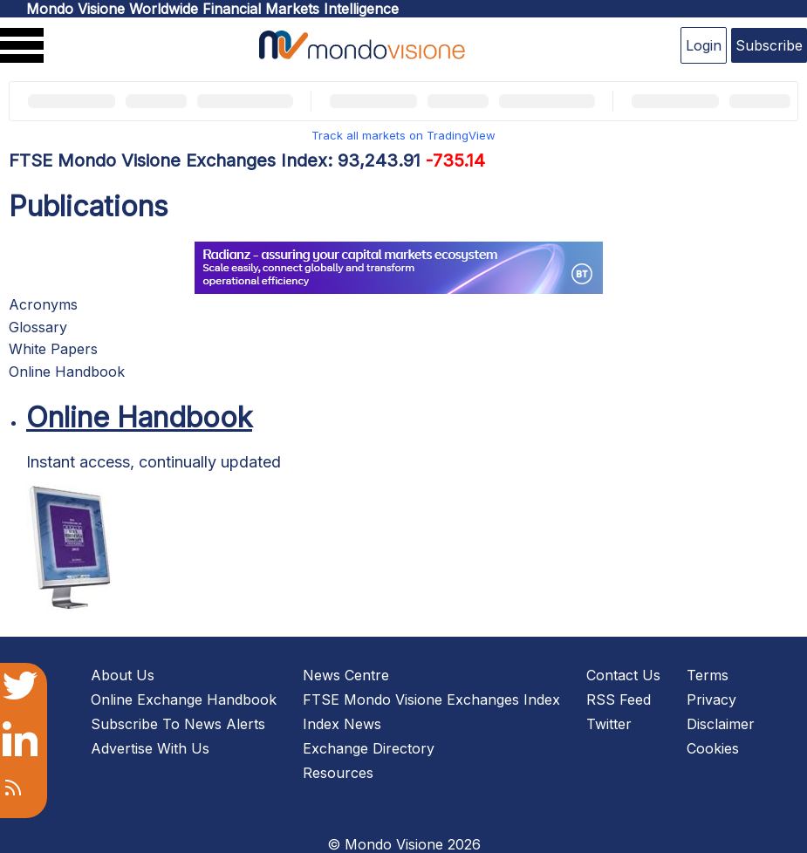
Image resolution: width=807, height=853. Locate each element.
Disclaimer (721, 724)
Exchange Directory (368, 748)
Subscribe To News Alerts (178, 724)
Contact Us (623, 675)
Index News (342, 724)
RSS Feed (618, 699)
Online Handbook (67, 371)
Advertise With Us (150, 748)
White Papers (53, 349)
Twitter (609, 724)
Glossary (38, 327)
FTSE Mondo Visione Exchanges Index (431, 699)
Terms (707, 675)
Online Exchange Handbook (184, 699)
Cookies (713, 748)
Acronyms (43, 304)
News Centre (346, 675)
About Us (122, 675)
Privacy (711, 699)
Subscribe (769, 45)
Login (704, 45)
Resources (338, 772)
